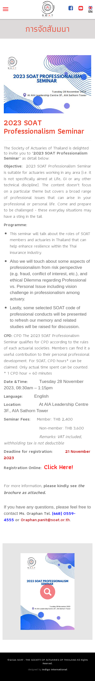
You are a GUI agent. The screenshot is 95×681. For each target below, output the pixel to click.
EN (90, 9)
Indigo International (54, 669)
